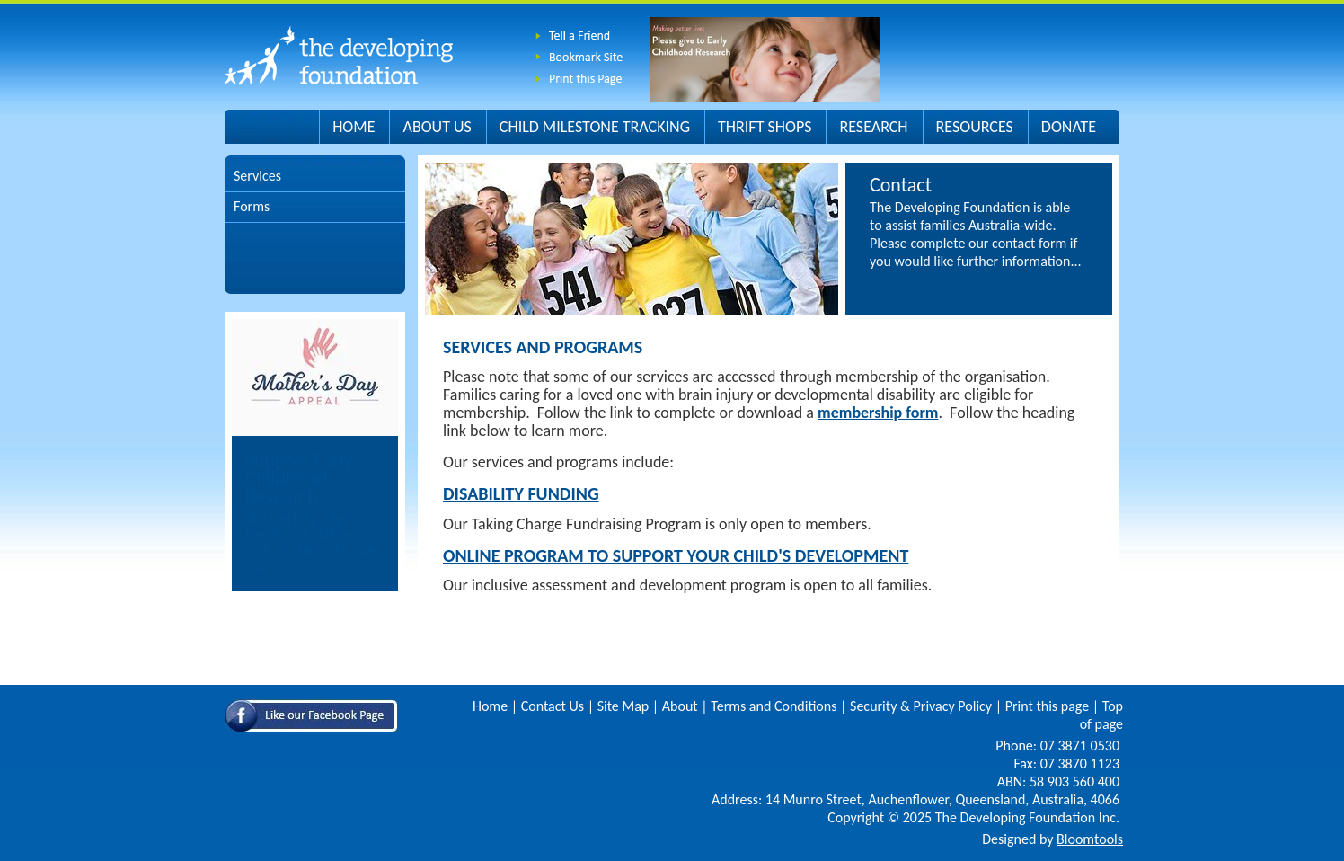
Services (257, 175)
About (680, 706)
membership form (878, 412)
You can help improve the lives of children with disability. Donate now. (311, 542)
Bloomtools (1090, 839)
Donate (1068, 127)
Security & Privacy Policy (921, 706)
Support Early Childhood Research (299, 478)
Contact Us (552, 706)
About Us (436, 127)
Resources (974, 127)
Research (873, 127)
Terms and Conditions (773, 706)
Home (353, 127)
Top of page (1101, 714)
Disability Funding (521, 493)
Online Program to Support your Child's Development (675, 555)
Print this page (1047, 706)
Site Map (623, 706)
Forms (252, 206)
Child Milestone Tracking (595, 127)
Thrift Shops (764, 127)
